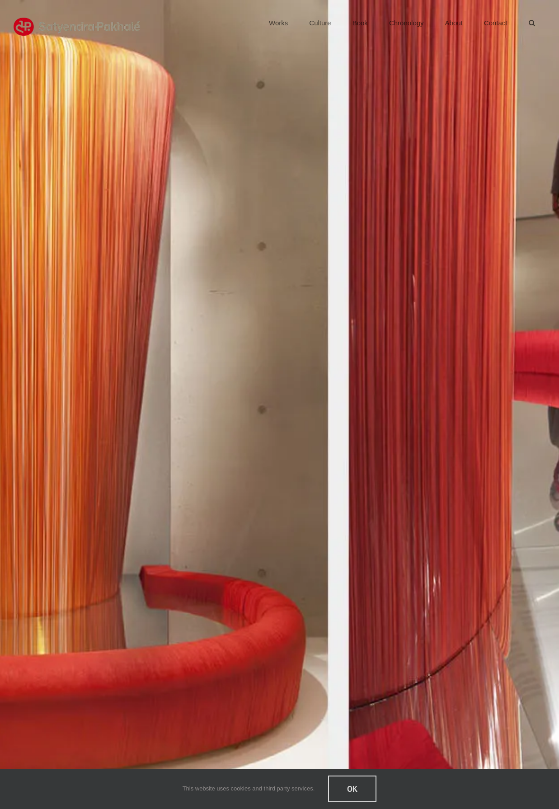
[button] (531, 23)
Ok (352, 789)
